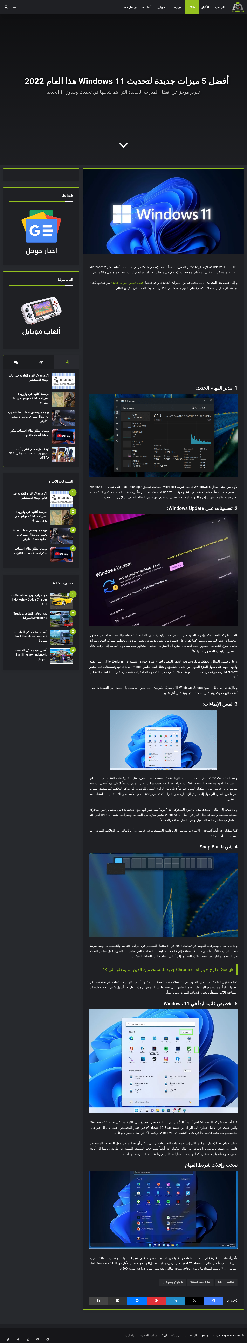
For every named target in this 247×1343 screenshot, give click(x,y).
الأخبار (205, 7)
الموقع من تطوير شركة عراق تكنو (178, 1335)
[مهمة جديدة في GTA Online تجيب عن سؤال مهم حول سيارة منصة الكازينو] (61, 420)
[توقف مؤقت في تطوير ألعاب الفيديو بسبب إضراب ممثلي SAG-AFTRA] (61, 457)
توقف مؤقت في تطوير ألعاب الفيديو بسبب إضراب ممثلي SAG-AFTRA (30, 455)
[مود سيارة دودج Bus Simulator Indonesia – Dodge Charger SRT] (61, 605)
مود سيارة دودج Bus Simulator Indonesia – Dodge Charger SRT (28, 604)
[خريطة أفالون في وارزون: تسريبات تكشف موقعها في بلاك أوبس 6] (61, 401)
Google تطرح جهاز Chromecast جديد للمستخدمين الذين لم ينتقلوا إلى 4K (168, 969)
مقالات (191, 7)
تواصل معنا (130, 7)
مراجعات (176, 7)
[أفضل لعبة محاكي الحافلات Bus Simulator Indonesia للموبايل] (61, 660)
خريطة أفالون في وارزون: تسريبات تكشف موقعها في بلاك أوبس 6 (31, 400)
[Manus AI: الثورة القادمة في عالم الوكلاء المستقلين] (61, 383)
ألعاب (148, 7)
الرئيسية (220, 7)
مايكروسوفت (171, 1282)
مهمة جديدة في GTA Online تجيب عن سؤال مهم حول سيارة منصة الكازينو (30, 419)
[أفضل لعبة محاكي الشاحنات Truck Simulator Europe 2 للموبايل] (61, 641)
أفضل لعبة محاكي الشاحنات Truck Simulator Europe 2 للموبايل (30, 640)
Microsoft (225, 1282)
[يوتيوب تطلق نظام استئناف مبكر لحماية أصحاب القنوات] (61, 438)
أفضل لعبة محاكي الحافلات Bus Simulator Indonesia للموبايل (31, 659)
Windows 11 (199, 1282)
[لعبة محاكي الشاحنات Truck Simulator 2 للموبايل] (61, 623)
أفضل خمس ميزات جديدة (127, 283)
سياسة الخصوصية (147, 1335)
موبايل (161, 7)
